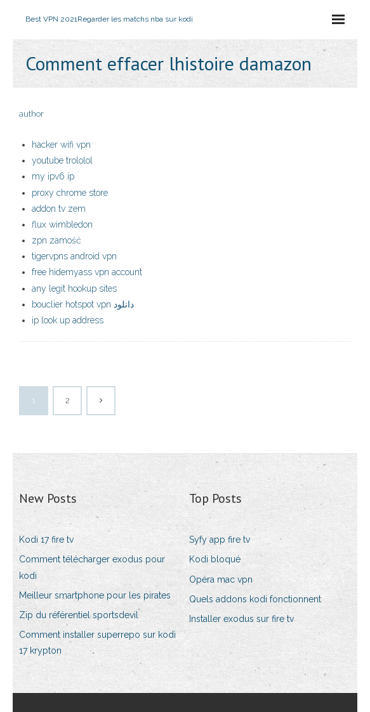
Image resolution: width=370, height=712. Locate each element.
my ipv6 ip (53, 176)
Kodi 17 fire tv (46, 539)
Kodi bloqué (215, 559)
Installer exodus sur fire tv (241, 619)
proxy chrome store (70, 193)
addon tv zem (59, 209)
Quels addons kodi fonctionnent (255, 599)
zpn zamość (56, 240)
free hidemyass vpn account (87, 272)
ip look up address (67, 320)
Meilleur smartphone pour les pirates (95, 595)
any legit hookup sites (74, 288)
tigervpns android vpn (74, 256)
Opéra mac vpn (221, 579)
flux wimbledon (62, 224)
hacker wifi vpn (61, 144)
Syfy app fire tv (219, 539)
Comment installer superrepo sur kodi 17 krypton (97, 643)
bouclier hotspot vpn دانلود (83, 304)
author (31, 114)
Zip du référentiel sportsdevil (78, 615)
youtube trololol (62, 160)
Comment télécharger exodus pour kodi (92, 567)
